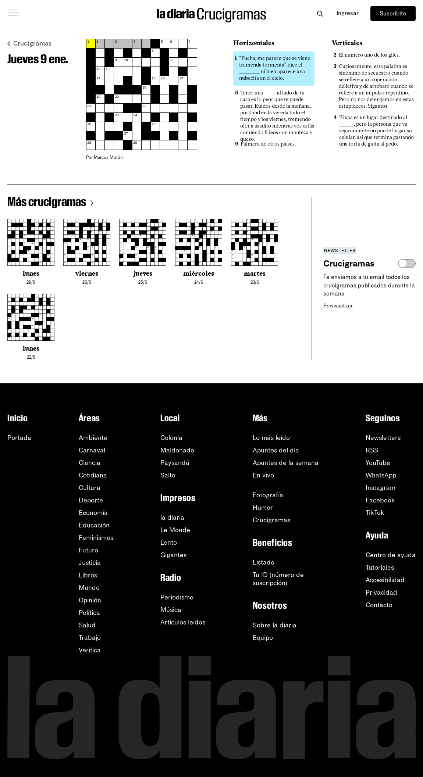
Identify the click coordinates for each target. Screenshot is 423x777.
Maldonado (177, 450)
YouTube (378, 463)
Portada (19, 438)
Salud (87, 625)
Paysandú (174, 463)
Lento (168, 542)
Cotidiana (93, 475)
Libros (88, 575)
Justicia (90, 563)
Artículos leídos (182, 622)
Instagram (380, 488)
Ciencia (89, 463)
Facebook (380, 500)
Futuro (88, 550)
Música (170, 610)
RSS (372, 450)
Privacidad (381, 592)
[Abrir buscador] (320, 13)
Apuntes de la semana (286, 463)
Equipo (263, 638)
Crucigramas (29, 43)
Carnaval (92, 450)
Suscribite (393, 13)
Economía (93, 513)
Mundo (89, 588)
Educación (94, 525)
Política (89, 613)
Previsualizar (338, 305)
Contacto (379, 605)
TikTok (375, 513)
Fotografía (268, 495)
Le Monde (175, 530)
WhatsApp (381, 475)
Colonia (171, 438)
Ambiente (93, 438)
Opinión (90, 600)
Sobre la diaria (274, 625)
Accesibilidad (385, 580)
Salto (167, 475)
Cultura (89, 488)
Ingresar (348, 13)
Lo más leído (271, 438)
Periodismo (176, 597)
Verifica (90, 650)
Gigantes (173, 555)
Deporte (91, 500)
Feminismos (96, 538)
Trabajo (90, 638)
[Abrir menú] (13, 13)
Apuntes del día (276, 450)
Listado (263, 562)
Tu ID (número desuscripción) (278, 579)
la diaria (172, 517)
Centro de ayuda (391, 555)
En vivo (263, 475)
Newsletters (383, 438)
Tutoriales (380, 567)
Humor (263, 508)
